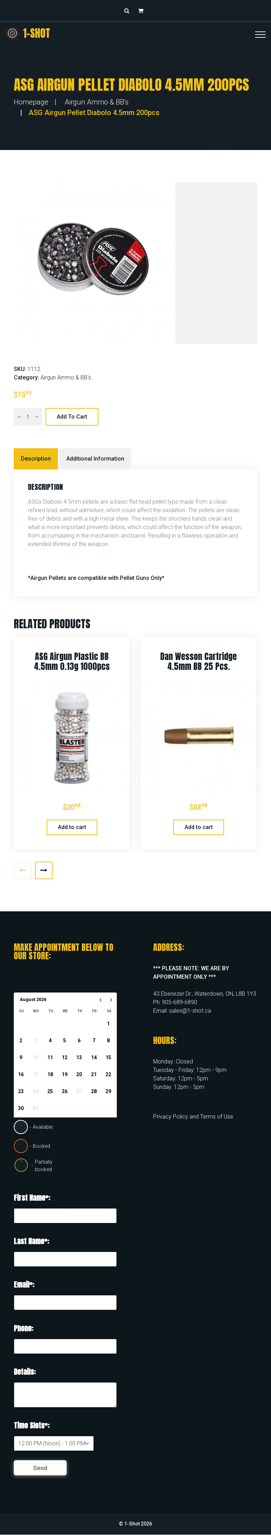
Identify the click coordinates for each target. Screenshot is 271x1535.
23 (21, 1091)
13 (79, 1057)
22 (108, 1074)
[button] (142, 10)
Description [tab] (36, 458)
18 (50, 1074)
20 (79, 1074)
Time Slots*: (31, 1425)
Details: (25, 1371)
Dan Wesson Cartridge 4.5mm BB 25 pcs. (198, 661)
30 (21, 1108)
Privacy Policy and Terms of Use (193, 1116)
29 (108, 1091)
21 (94, 1074)
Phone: (23, 1328)
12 (64, 1057)
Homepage (31, 102)
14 (94, 1057)
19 (64, 1074)
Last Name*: (31, 1241)
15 (108, 1057)
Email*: (24, 1284)
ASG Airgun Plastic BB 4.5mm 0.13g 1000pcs (72, 661)
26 (64, 1091)
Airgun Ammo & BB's (96, 102)
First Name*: (32, 1197)
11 (50, 1057)
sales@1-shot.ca (190, 1010)
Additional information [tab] (95, 458)
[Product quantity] (28, 417)
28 (94, 1091)
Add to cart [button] (72, 827)
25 (50, 1091)
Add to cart (72, 416)
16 (21, 1074)
